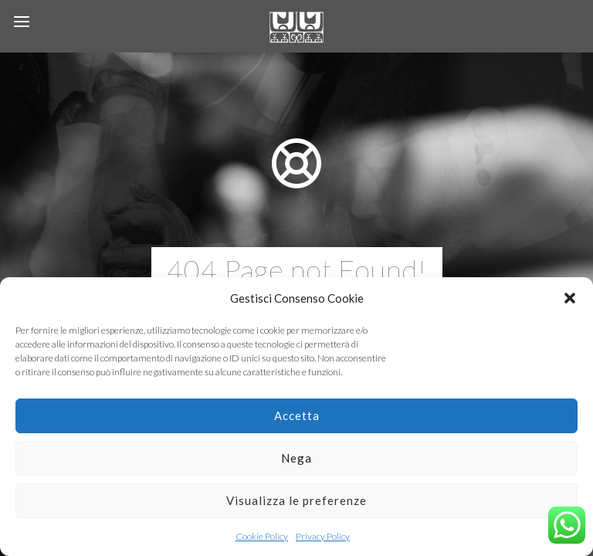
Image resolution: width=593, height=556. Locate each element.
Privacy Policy (323, 536)
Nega (296, 458)
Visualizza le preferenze (296, 500)
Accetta (297, 415)
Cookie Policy (262, 536)
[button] (570, 298)
